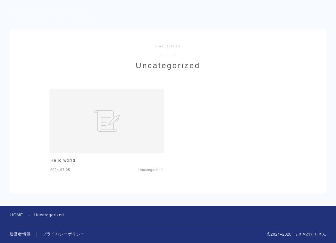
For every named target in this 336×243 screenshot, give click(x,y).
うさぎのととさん (52, 15)
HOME (16, 215)
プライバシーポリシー (64, 234)
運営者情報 (20, 234)
